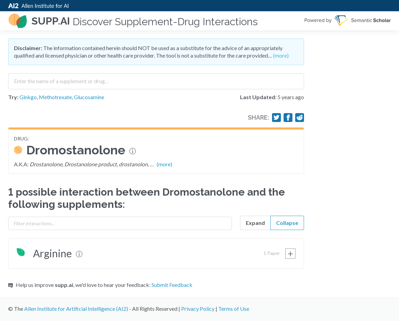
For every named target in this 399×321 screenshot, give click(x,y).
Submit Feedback (171, 284)
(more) (281, 55)
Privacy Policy (197, 308)
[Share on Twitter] (276, 117)
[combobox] (156, 78)
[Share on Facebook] (288, 117)
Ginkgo (28, 97)
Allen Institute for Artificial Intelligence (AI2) (76, 308)
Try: (13, 97)
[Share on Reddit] (300, 117)
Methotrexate (55, 97)
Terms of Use (233, 308)
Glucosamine (89, 97)
